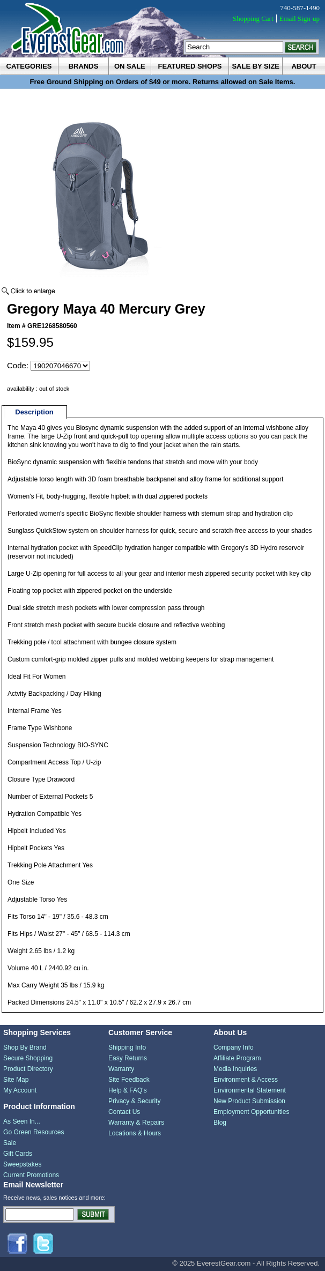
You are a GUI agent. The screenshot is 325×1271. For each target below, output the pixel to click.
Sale (9, 1143)
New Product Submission (249, 1101)
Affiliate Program (237, 1058)
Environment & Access (245, 1079)
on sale (129, 66)
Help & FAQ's (127, 1090)
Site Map (15, 1079)
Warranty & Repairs (136, 1122)
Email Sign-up (299, 18)
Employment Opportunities (251, 1112)
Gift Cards (17, 1153)
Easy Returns (127, 1058)
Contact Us (124, 1112)
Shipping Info (127, 1047)
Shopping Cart (253, 18)
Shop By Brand (25, 1047)
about (303, 66)
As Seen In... (21, 1121)
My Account (19, 1090)
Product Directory (28, 1069)
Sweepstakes (22, 1164)
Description (34, 412)
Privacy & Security (134, 1101)
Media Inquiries (235, 1069)
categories (29, 66)
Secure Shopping (28, 1058)
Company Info (233, 1047)
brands (84, 66)
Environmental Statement (249, 1090)
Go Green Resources (33, 1132)
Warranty (121, 1069)
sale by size (255, 66)
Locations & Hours (134, 1133)
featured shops (190, 66)
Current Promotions (31, 1175)
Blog (219, 1122)
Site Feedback (129, 1079)
